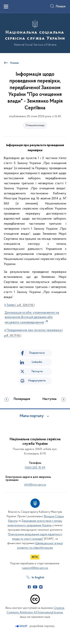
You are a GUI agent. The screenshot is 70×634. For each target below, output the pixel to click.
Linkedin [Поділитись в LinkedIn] (37, 362)
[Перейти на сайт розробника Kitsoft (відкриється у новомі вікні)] (22, 626)
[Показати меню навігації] (5, 6)
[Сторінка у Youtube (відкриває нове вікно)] (35, 587)
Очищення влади (35, 125)
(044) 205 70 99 (35, 467)
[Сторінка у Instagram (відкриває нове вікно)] (41, 587)
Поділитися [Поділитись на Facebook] (37, 352)
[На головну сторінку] (35, 32)
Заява (21, 305)
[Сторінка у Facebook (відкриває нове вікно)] (29, 587)
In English (38, 577)
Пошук (61, 6)
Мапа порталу (32, 416)
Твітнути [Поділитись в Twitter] (37, 371)
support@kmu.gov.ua (35, 568)
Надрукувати (37, 380)
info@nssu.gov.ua (35, 484)
